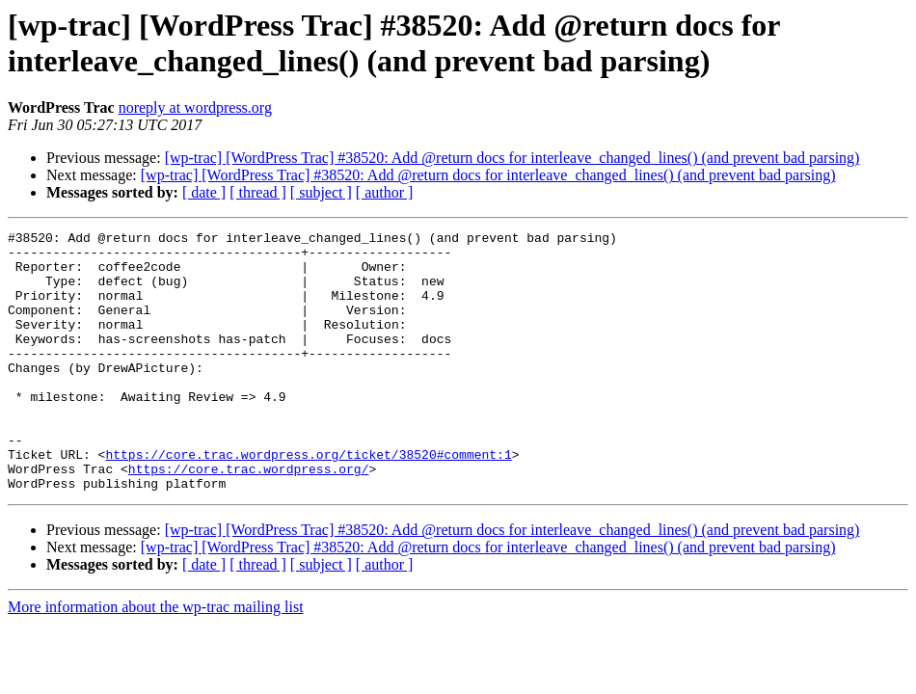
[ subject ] (321, 192)
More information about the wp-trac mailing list (156, 659)
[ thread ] (257, 192)
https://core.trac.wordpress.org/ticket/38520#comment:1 (308, 500)
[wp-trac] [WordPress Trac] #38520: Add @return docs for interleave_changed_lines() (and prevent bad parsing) (512, 157)
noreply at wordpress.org (195, 107)
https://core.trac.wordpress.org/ (248, 517)
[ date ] (204, 192)
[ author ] (385, 192)
